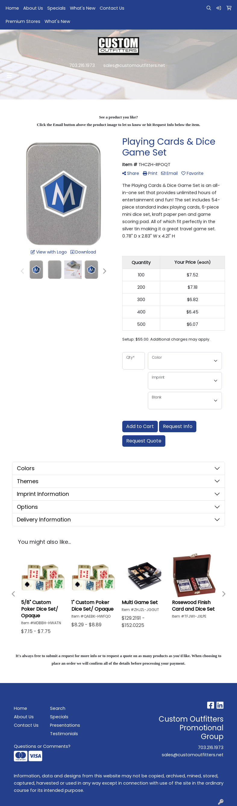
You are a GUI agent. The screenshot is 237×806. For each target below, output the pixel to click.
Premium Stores (23, 21)
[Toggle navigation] (9, 75)
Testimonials (64, 734)
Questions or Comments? (42, 746)
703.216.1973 (82, 65)
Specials (56, 8)
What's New (82, 8)
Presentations (64, 725)
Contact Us (112, 8)
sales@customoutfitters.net (134, 65)
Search (57, 708)
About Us (33, 8)
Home (12, 8)
